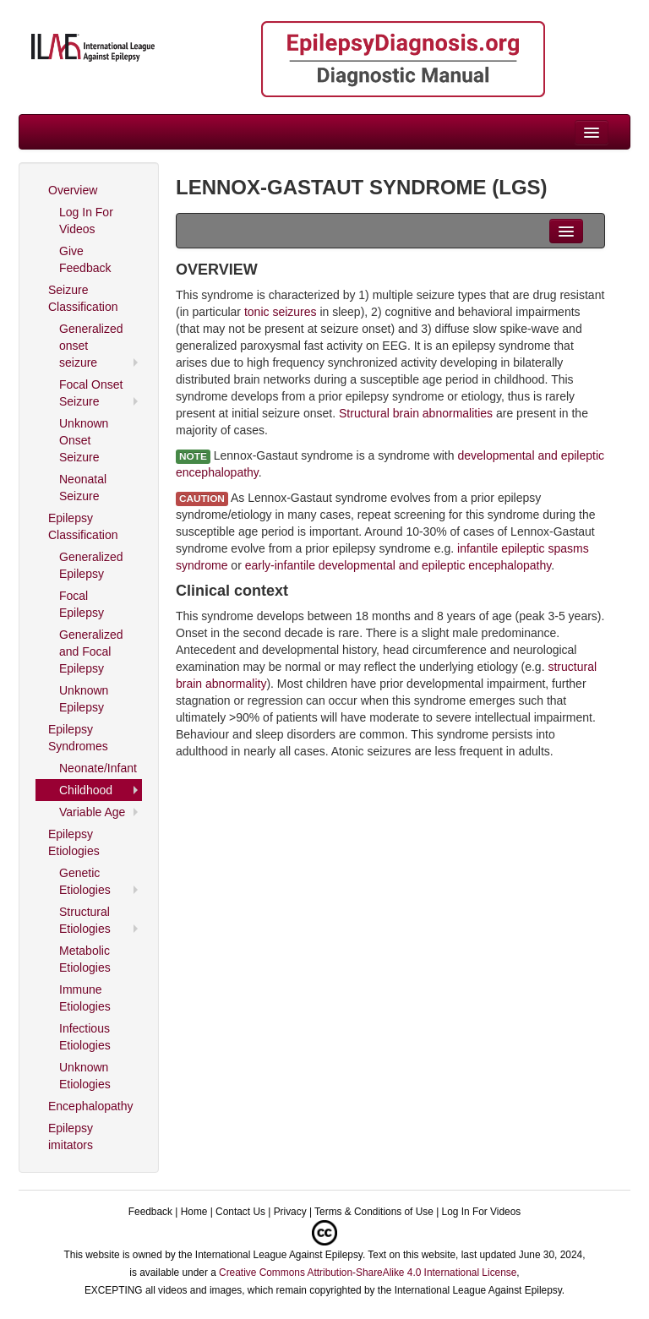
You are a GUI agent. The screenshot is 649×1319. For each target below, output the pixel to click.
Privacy (290, 1212)
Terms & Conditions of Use (374, 1212)
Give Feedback (85, 259)
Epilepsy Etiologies (74, 842)
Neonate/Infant (98, 768)
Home (194, 1212)
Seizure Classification (82, 298)
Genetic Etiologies (85, 881)
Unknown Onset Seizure (83, 440)
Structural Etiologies (85, 920)
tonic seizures (280, 312)
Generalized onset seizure (91, 345)
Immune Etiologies (85, 998)
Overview (72, 190)
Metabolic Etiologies (85, 959)
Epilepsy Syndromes (78, 737)
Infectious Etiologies (85, 1037)
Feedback (150, 1212)
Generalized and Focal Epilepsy (91, 651)
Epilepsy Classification (82, 526)
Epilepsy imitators (70, 1136)
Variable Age (92, 812)
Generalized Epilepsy (91, 565)
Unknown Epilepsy (83, 699)
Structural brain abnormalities (416, 413)
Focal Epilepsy (81, 604)
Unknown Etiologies (85, 1075)
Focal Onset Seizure (91, 393)
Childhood (85, 790)
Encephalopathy (90, 1106)
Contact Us (240, 1212)
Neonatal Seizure (82, 487)
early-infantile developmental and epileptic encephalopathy (398, 565)
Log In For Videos (86, 220)
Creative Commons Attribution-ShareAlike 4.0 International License (367, 1272)
